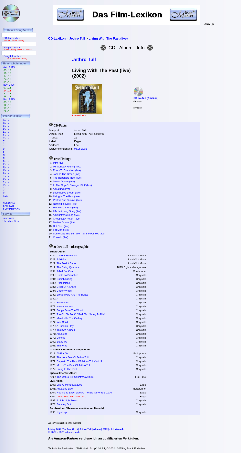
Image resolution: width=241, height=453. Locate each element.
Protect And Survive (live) (67, 200)
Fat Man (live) (60, 229)
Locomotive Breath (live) (66, 192)
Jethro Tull (84, 59)
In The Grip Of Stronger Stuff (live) (72, 185)
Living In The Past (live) (66, 196)
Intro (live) (58, 162)
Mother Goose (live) (64, 222)
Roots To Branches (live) (67, 170)
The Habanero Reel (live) (67, 177)
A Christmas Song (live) (66, 214)
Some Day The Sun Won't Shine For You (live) (79, 233)
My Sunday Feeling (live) (67, 166)
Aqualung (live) (61, 188)
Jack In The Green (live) (66, 174)
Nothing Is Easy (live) (65, 203)
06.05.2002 (80, 148)
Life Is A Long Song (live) (67, 211)
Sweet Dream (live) (64, 181)
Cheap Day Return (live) (66, 218)
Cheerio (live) (60, 237)
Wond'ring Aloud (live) (65, 207)
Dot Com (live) (61, 226)
